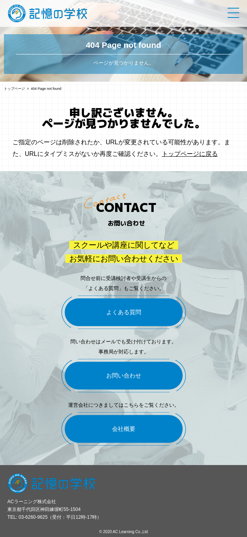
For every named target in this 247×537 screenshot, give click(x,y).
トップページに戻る (190, 153)
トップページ (14, 89)
